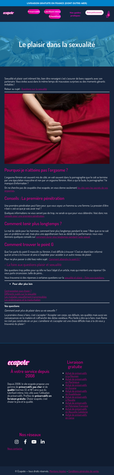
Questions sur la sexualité (34, 88)
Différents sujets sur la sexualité (20, 293)
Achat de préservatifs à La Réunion (76, 374)
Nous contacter (14, 448)
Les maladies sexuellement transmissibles (25, 296)
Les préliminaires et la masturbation (22, 299)
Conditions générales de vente (83, 471)
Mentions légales (57, 471)
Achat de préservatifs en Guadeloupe (76, 392)
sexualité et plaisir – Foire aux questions (84, 277)
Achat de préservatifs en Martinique (76, 380)
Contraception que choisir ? (17, 290)
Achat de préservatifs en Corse (76, 416)
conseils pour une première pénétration (24, 216)
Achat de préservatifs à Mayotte (76, 398)
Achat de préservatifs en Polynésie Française (76, 404)
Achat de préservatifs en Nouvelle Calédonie (76, 410)
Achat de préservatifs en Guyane (76, 386)
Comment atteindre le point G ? (64, 259)
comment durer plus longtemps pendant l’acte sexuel (63, 236)
